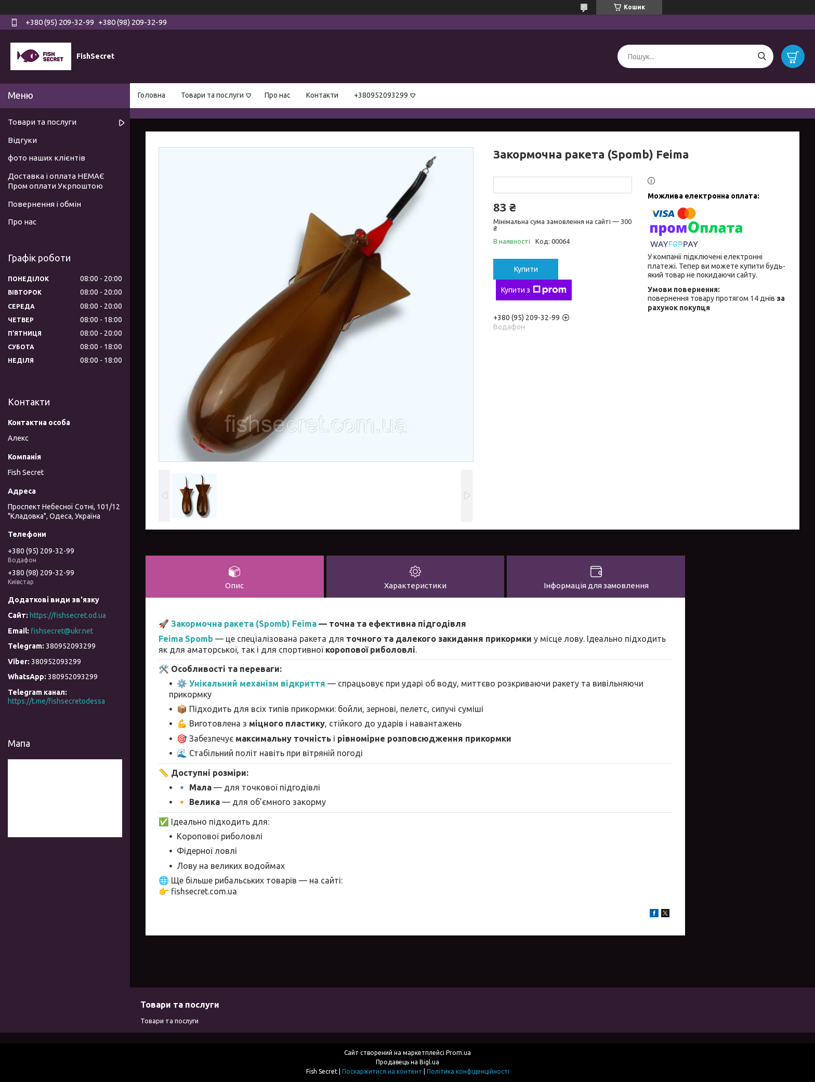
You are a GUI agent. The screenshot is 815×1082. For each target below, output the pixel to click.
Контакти (322, 95)
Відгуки (22, 140)
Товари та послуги (212, 95)
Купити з (534, 290)
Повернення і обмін (44, 204)
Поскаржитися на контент (382, 1071)
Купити (526, 269)
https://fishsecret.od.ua (68, 615)
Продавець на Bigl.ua (407, 1062)
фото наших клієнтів (46, 157)
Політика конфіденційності (468, 1071)
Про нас (278, 95)
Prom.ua (458, 1053)
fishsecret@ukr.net (62, 631)
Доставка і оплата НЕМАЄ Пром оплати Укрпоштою (56, 180)
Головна (151, 95)
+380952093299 (381, 95)
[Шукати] (761, 56)
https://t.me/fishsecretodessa (56, 701)
